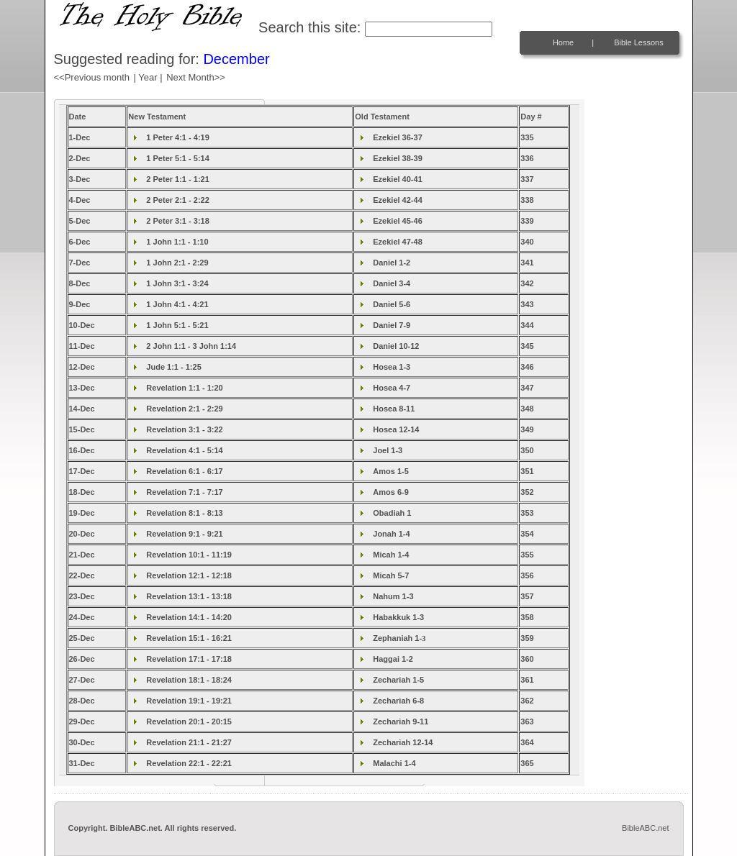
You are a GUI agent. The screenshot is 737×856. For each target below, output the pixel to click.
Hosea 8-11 (394, 408)
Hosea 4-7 (391, 387)
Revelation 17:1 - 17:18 (189, 659)
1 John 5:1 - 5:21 (177, 325)
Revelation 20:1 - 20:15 (189, 721)
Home (563, 42)
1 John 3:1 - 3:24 (177, 283)
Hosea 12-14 (396, 429)
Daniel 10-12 (396, 346)
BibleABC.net (645, 828)
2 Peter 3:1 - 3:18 (177, 221)
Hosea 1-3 (391, 367)
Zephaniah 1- (399, 638)
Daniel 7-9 (391, 325)
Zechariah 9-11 (400, 721)
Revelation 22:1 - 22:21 (189, 763)
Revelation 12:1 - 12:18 (189, 575)
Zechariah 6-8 (398, 700)
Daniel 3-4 (391, 283)
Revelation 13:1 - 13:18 (189, 596)
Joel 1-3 (387, 450)
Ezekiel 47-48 (397, 241)
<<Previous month (92, 77)
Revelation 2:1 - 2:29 (184, 408)
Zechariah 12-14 (403, 742)
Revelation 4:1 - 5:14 (184, 450)
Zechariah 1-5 (398, 679)
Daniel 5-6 (391, 304)
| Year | (148, 77)
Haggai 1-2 (393, 659)
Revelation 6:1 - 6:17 (184, 471)
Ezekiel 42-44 (397, 200)
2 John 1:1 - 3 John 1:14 (191, 346)
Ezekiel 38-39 (397, 158)
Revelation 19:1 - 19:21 (189, 700)
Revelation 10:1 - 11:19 (189, 554)
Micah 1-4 (391, 554)
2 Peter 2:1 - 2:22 (177, 200)
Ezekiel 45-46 (397, 221)
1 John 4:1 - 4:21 (177, 304)
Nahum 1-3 (393, 596)
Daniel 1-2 (391, 262)
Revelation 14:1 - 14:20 (189, 617)
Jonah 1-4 (391, 533)
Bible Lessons (639, 42)
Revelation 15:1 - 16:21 (189, 638)
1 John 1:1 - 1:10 (177, 241)
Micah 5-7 (391, 575)
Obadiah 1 (392, 513)
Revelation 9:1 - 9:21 (184, 533)
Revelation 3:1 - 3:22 (184, 429)
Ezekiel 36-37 (397, 137)
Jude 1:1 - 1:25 (173, 367)
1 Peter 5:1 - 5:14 (177, 158)
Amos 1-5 (391, 471)
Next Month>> (195, 77)
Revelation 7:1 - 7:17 (184, 492)
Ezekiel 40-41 (397, 179)
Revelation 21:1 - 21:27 (189, 742)
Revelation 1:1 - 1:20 (184, 387)
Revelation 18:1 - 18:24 (189, 679)
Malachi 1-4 (394, 763)
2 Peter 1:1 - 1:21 (177, 179)
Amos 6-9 (391, 492)
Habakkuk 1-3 (398, 617)
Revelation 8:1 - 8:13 (184, 513)
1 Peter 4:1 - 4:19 (177, 137)
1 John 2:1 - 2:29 (177, 262)
